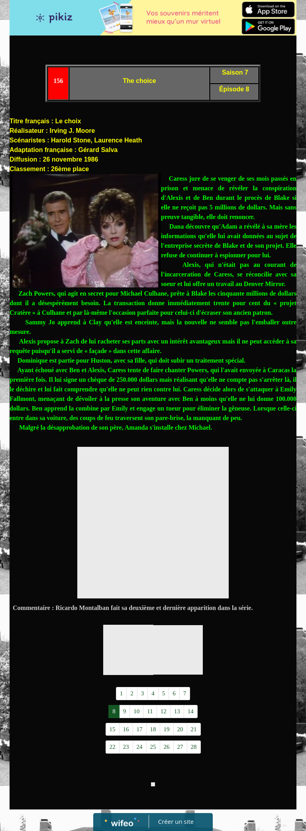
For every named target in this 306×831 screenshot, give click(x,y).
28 (194, 747)
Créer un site (176, 821)
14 (191, 711)
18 (153, 729)
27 (180, 747)
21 (194, 729)
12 (164, 711)
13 (177, 711)
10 (136, 711)
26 (167, 747)
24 (140, 747)
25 (153, 747)
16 (126, 729)
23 (126, 747)
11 (150, 711)
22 (113, 747)
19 (167, 729)
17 (140, 729)
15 (113, 729)
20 (180, 729)
